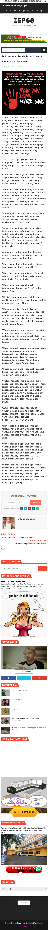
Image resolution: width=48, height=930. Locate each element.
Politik (20, 66)
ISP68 (24, 20)
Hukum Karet (17, 700)
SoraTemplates (19, 923)
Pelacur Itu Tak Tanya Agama (16, 6)
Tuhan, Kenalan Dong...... (22, 690)
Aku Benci (16, 709)
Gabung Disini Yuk (24, 671)
